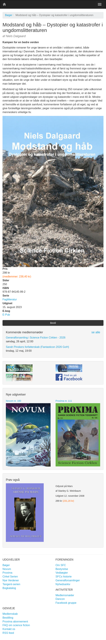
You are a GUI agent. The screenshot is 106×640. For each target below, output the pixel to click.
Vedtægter (62, 572)
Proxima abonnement (15, 621)
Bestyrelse (62, 569)
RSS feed (8, 632)
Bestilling (8, 617)
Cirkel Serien (10, 576)
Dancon (60, 599)
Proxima (7, 572)
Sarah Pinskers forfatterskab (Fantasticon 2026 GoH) (37, 347)
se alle (95, 332)
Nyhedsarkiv (63, 584)
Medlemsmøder (65, 595)
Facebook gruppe (66, 602)
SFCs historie (64, 576)
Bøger (8, 15)
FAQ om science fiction (16, 625)
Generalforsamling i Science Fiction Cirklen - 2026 (35, 337)
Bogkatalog (9, 588)
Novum (7, 569)
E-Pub (6, 314)
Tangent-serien (11, 584)
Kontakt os (9, 629)
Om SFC (61, 565)
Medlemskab (10, 613)
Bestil (53, 323)
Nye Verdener (11, 580)
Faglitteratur (10, 299)
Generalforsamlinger (68, 580)
